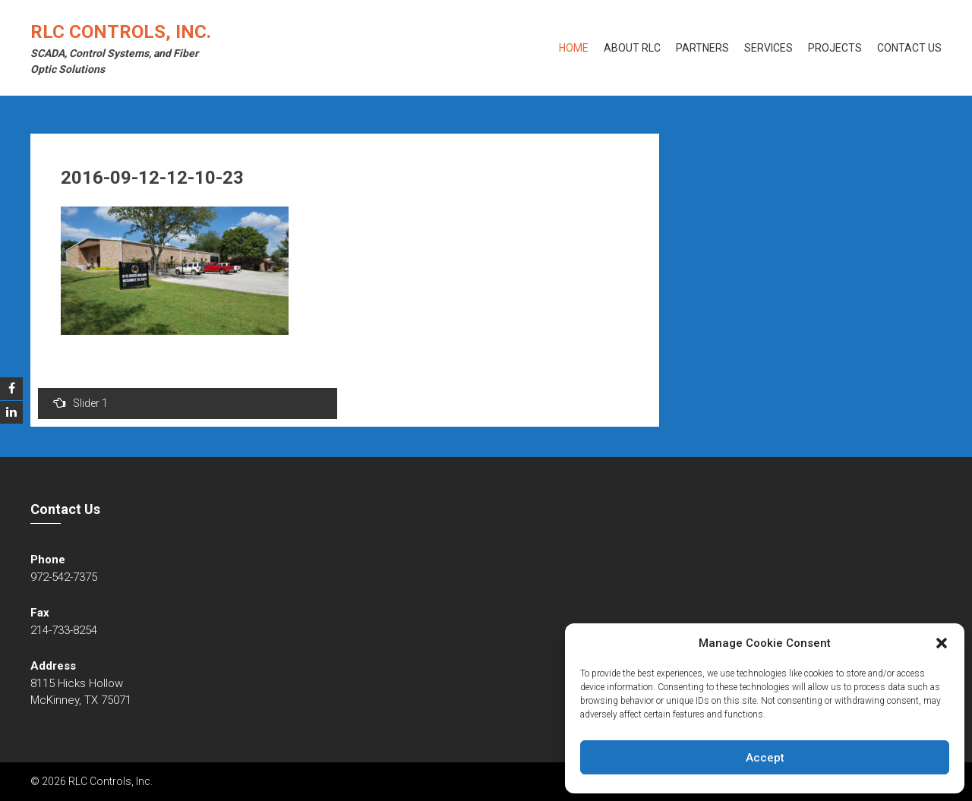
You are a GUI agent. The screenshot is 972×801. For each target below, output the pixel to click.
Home (574, 48)
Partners (702, 48)
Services (768, 48)
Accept (765, 758)
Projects (835, 48)
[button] (941, 643)
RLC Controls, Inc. (120, 32)
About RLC (632, 48)
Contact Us (909, 48)
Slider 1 (80, 402)
